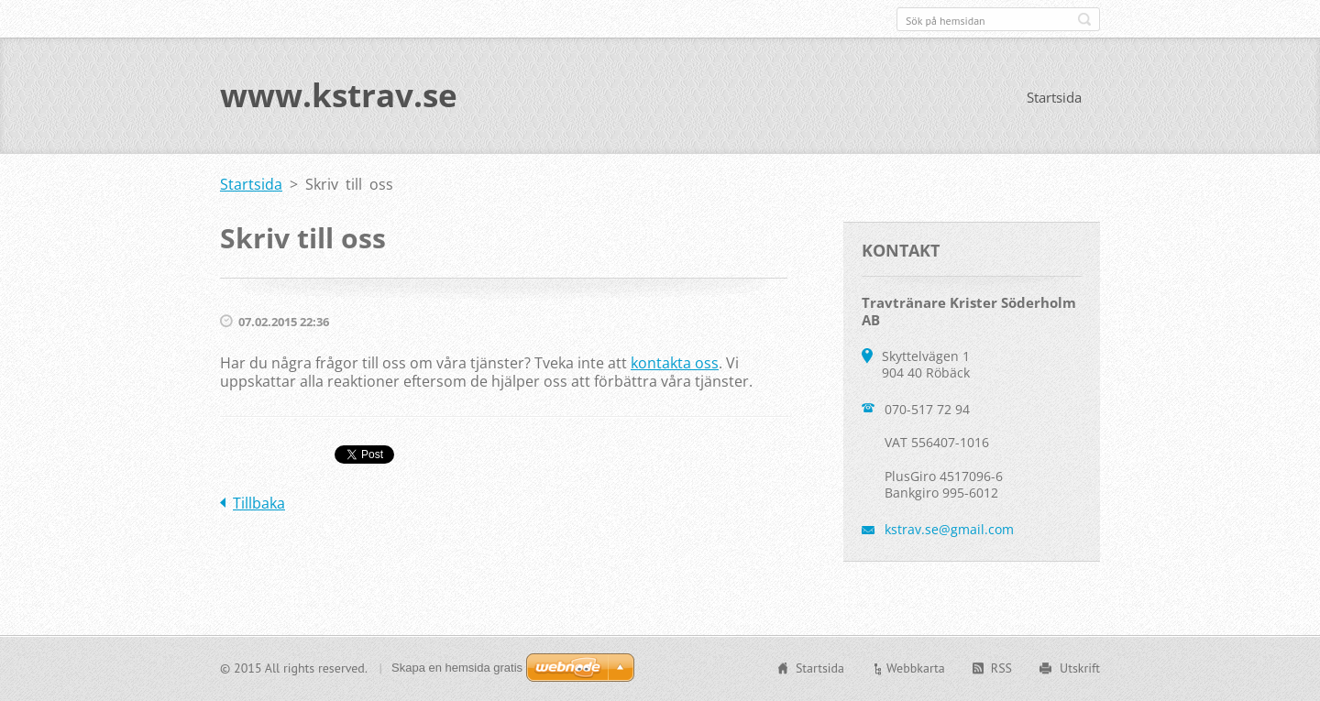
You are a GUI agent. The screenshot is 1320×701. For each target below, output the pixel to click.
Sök (1084, 19)
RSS (1001, 668)
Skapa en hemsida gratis (456, 667)
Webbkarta (915, 668)
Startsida (1054, 98)
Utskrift (1080, 668)
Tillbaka (259, 504)
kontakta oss (675, 364)
